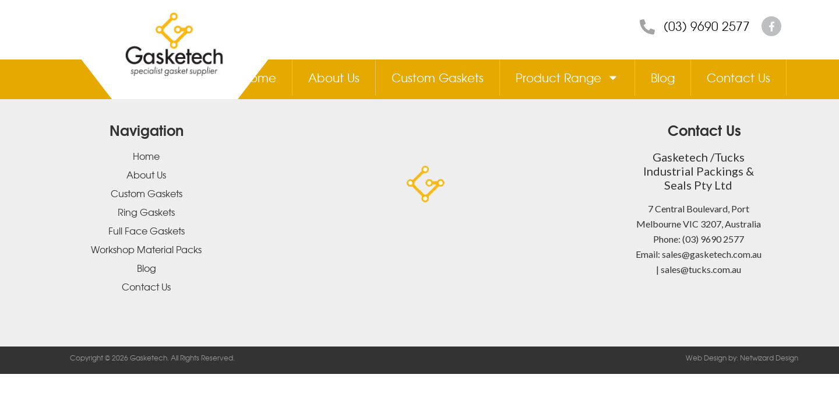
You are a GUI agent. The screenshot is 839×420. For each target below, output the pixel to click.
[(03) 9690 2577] (647, 26)
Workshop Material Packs (146, 249)
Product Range (567, 77)
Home (259, 77)
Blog (663, 77)
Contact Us (738, 77)
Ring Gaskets (146, 212)
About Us (333, 77)
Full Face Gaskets (146, 230)
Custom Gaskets (438, 77)
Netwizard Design (768, 357)
